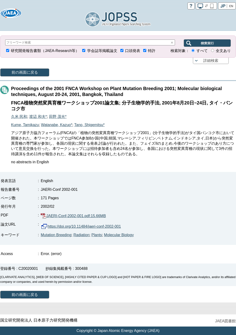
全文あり (223, 51)
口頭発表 (132, 51)
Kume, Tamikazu (25, 125)
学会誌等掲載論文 (102, 51)
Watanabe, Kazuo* (56, 125)
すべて (202, 51)
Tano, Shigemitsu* (89, 125)
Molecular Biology (119, 235)
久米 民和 (19, 117)
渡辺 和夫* (38, 117)
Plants (96, 235)
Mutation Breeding (56, 235)
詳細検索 (210, 61)
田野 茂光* (58, 117)
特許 (151, 51)
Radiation (81, 235)
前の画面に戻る (25, 72)
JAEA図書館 (225, 321)
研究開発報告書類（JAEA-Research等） (45, 51)
